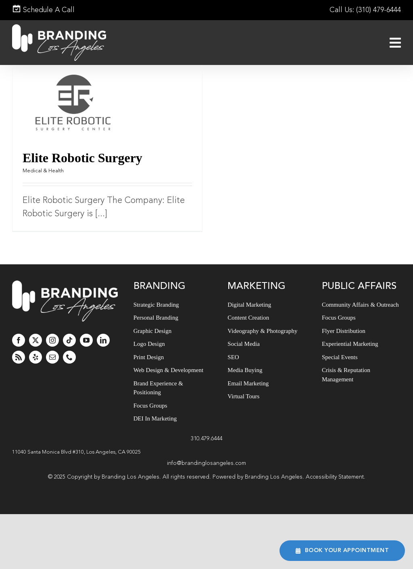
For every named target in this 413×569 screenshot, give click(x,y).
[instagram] (52, 340)
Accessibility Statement (335, 477)
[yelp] (35, 357)
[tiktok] (69, 340)
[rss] (18, 357)
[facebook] (18, 340)
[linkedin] (103, 340)
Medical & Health (43, 171)
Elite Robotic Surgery (82, 158)
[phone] (69, 357)
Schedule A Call (43, 10)
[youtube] (86, 340)
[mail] (52, 357)
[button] (206, 452)
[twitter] (35, 340)
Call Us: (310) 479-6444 (365, 10)
